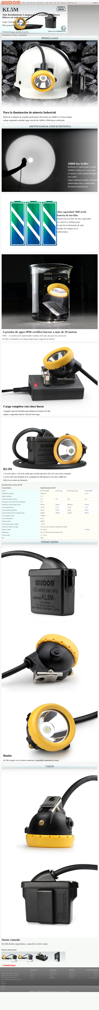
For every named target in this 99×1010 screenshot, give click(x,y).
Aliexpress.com (72, 993)
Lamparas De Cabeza (31, 2)
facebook (3, 1001)
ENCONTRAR (53, 988)
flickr (2, 1005)
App (75, 2)
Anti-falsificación (70, 2)
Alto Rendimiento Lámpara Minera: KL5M (11, 997)
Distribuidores (53, 990)
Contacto (52, 993)
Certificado (95, 990)
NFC (31, 990)
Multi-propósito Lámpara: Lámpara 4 (10, 991)
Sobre (58, 2)
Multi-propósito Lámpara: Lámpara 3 (10, 993)
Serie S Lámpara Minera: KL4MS (9, 995)
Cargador (47, 2)
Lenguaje (95, 2)
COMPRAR (72, 988)
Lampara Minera (40, 2)
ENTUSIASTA (33, 988)
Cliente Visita (53, 991)
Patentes (32, 991)
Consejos (32, 995)
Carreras (96, 993)
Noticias (51, 2)
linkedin (3, 1003)
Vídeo (55, 2)
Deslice (32, 993)
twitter (2, 999)
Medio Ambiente (94, 995)
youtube (3, 1007)
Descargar (71, 995)
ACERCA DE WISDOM (92, 988)
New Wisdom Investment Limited (10, 2)
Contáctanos (63, 2)
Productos (23, 2)
